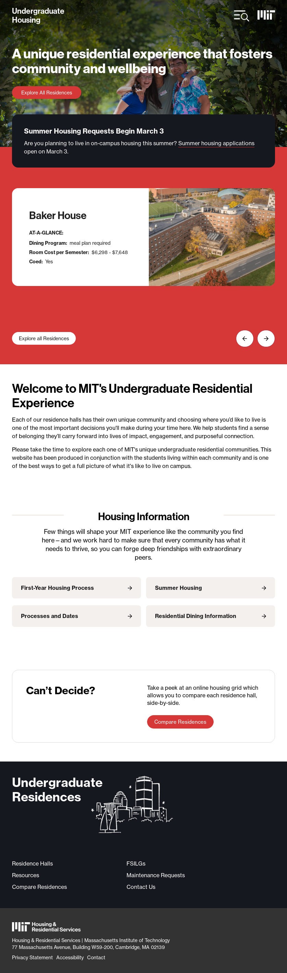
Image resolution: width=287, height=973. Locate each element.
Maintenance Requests (156, 875)
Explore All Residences (46, 92)
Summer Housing (178, 587)
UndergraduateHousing (38, 16)
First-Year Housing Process (57, 587)
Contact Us (141, 886)
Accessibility (70, 957)
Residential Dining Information (195, 616)
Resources (25, 875)
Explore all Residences (44, 338)
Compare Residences (180, 722)
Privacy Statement (32, 957)
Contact (96, 957)
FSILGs (136, 863)
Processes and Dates (49, 616)
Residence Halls (32, 863)
